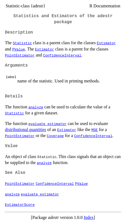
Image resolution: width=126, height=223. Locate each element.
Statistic (22, 42)
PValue (18, 49)
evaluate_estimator (47, 123)
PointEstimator (20, 55)
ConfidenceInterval (62, 55)
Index (88, 217)
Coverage (55, 135)
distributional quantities (25, 129)
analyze (35, 107)
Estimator (106, 42)
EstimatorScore (20, 204)
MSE (94, 129)
